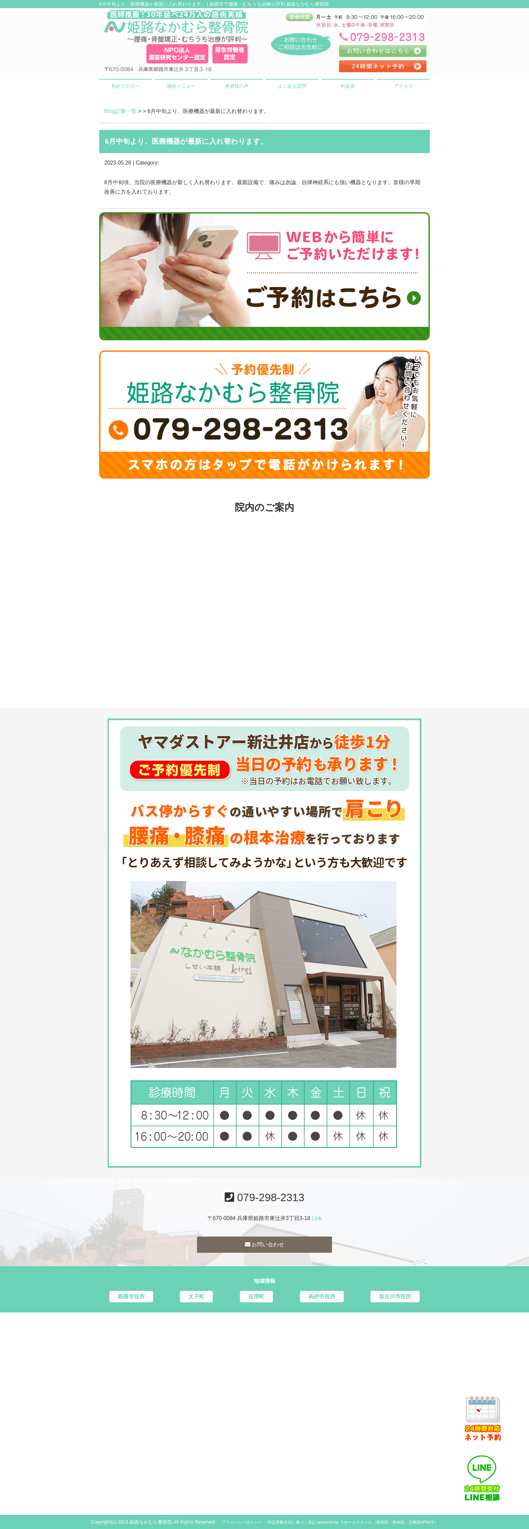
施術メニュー (181, 86)
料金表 (348, 86)
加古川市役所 (395, 1296)
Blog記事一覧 (120, 111)
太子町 (196, 1296)
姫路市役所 (131, 1296)
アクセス (403, 86)
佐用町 (256, 1296)
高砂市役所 (321, 1296)
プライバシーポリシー (242, 1522)
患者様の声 (237, 86)
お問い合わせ (264, 1244)
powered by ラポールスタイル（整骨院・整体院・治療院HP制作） (377, 1522)
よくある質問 (292, 86)
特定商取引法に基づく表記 (292, 1522)
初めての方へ (125, 86)
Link (317, 1218)
